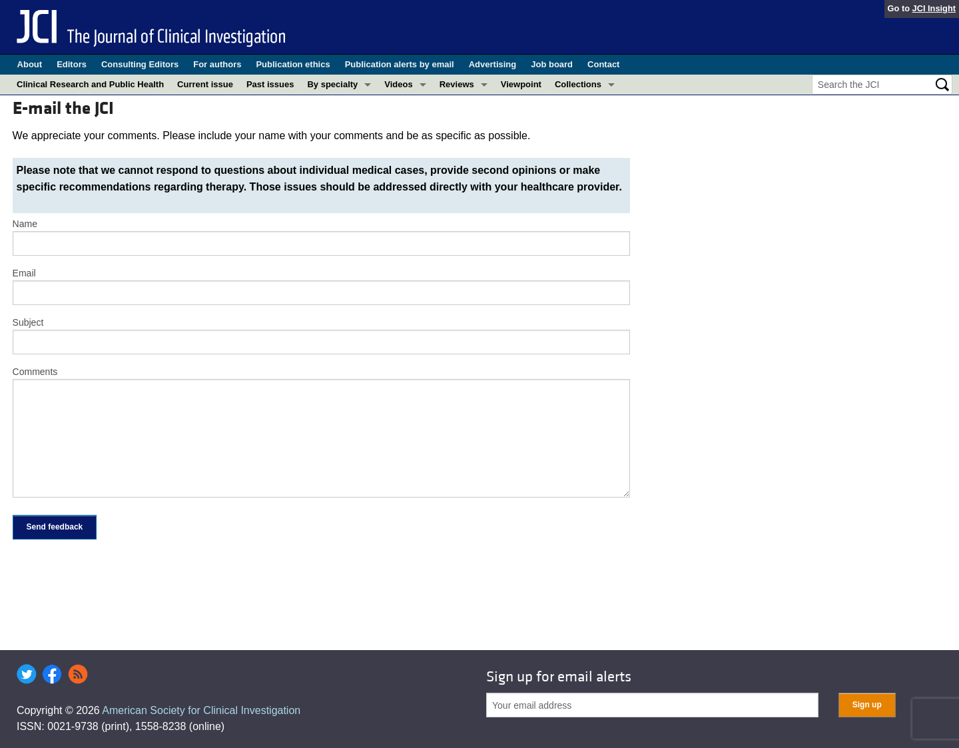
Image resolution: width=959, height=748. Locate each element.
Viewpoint (521, 84)
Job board (552, 64)
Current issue (205, 84)
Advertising (493, 64)
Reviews (457, 84)
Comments (35, 371)
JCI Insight (934, 8)
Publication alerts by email (399, 64)
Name (25, 223)
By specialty (332, 84)
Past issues (270, 84)
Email (24, 273)
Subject (28, 322)
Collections (578, 84)
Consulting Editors (139, 64)
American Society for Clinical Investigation (201, 710)
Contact (603, 64)
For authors (217, 64)
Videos (398, 84)
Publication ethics (293, 64)
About (30, 64)
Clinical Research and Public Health (90, 84)
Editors (72, 64)
